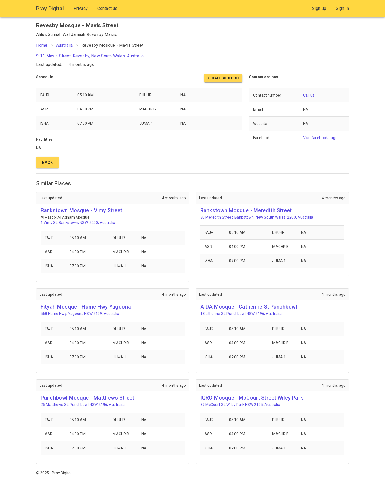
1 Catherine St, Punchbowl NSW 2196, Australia (241, 313)
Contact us (107, 8)
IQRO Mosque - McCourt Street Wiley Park (251, 397)
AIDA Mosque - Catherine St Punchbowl (248, 306)
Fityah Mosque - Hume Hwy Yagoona (86, 306)
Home (42, 45)
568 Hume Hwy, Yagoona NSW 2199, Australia (80, 313)
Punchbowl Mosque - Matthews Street (87, 397)
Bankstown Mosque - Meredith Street (246, 210)
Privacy (81, 8)
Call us (308, 95)
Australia (64, 45)
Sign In (342, 8)
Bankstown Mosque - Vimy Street (81, 210)
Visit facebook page (320, 138)
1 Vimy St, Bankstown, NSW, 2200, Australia (78, 222)
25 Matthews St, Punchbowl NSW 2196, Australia (83, 404)
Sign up (319, 8)
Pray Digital (50, 8)
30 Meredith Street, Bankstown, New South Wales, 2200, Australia (256, 217)
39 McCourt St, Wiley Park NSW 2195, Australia (240, 404)
